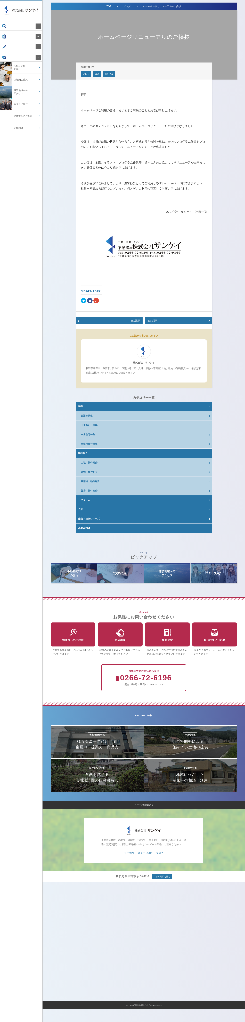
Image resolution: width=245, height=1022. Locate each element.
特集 (80, 406)
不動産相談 (84, 528)
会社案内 (10, 38)
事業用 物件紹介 (90, 481)
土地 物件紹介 (89, 462)
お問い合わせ (12, 62)
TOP (109, 6)
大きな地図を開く (162, 889)
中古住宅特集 (88, 434)
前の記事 (135, 320)
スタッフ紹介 (145, 865)
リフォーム (84, 500)
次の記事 (152, 320)
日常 (97, 73)
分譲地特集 (87, 415)
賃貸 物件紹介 (89, 490)
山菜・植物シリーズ (89, 518)
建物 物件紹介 (89, 472)
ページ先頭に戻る (144, 817)
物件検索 (10, 26)
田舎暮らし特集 (89, 425)
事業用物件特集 (89, 443)
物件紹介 (83, 453)
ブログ (9, 50)
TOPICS (109, 73)
